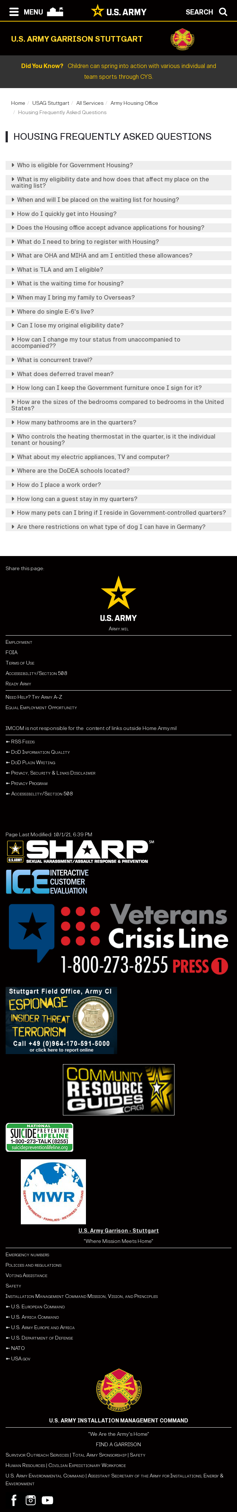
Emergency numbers (27, 1254)
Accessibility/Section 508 (36, 673)
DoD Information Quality (40, 752)
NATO (18, 1348)
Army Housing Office (134, 103)
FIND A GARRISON (118, 1444)
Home (18, 103)
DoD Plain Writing (33, 762)
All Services (89, 103)
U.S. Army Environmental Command (45, 1476)
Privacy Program (29, 783)
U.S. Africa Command (35, 1317)
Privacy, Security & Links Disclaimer (53, 773)
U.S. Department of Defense (42, 1338)
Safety (13, 1286)
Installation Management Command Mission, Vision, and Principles (82, 1296)
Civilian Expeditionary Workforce (87, 1465)
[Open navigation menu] (24, 11)
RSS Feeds (23, 742)
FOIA (11, 652)
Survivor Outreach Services (37, 1455)
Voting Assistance (26, 1275)
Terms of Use (20, 663)
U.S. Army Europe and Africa (43, 1327)
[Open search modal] (208, 11)
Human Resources (25, 1465)
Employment (19, 642)
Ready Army (18, 684)
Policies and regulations (33, 1265)
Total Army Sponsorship (99, 1455)
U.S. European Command (38, 1306)
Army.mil (119, 629)
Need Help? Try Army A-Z (34, 697)
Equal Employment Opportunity (41, 707)
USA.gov (20, 1359)
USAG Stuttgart (50, 103)
